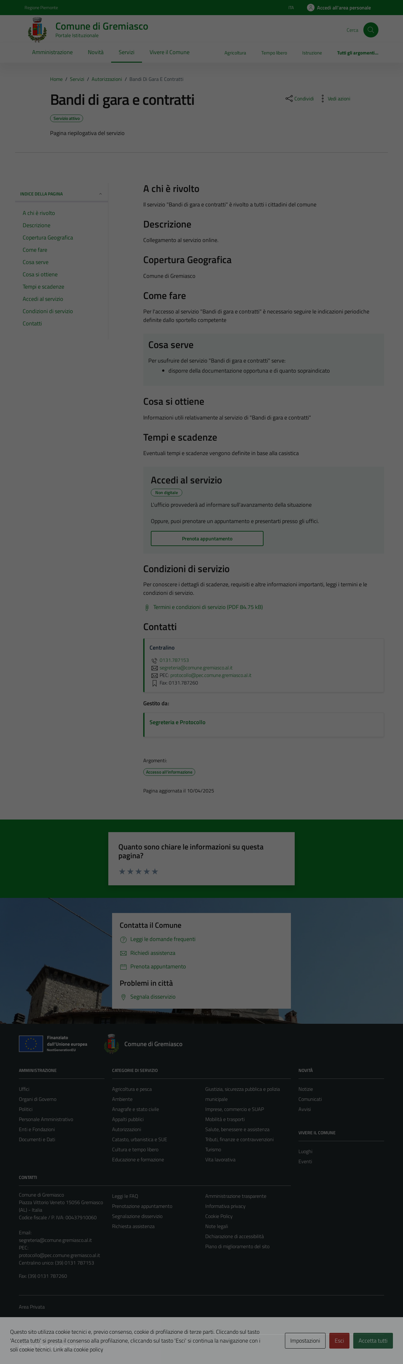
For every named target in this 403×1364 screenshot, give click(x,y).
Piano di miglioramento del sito (237, 1246)
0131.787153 (169, 660)
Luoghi (305, 1151)
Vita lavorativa (220, 1159)
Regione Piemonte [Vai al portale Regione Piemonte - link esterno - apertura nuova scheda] (41, 7)
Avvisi (304, 1109)
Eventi (305, 1161)
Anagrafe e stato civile (135, 1109)
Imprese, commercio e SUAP (234, 1109)
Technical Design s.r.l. (61, 1346)
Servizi (126, 52)
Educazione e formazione (138, 1159)
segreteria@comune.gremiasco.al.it (55, 1240)
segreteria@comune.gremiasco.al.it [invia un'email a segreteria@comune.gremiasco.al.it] (191, 667)
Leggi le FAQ (125, 1196)
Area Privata (32, 1306)
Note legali (216, 1226)
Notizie (305, 1089)
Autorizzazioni (126, 1129)
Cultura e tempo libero (135, 1149)
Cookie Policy (219, 1216)
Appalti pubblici (128, 1119)
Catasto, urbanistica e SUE (139, 1139)
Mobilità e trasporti (225, 1119)
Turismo (213, 1149)
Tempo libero (274, 52)
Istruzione (312, 52)
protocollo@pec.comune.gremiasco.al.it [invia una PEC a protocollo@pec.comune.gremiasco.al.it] (211, 675)
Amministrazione (52, 52)
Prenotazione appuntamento (142, 1206)
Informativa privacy (225, 1206)
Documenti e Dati (37, 1139)
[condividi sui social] (299, 98)
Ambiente (122, 1099)
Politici (25, 1109)
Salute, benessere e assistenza (237, 1129)
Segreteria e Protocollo (178, 722)
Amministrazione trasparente (235, 1196)
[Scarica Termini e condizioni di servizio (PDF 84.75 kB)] (203, 607)
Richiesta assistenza (133, 1226)
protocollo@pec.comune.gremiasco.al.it (59, 1255)
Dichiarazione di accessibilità (234, 1236)
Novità (96, 52)
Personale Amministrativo (46, 1119)
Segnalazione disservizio (137, 1216)
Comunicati (310, 1099)
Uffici (24, 1089)
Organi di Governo (37, 1099)
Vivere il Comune (170, 52)
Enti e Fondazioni (37, 1129)
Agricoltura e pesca (132, 1089)
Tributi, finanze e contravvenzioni (239, 1139)
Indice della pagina (61, 193)
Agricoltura (235, 52)
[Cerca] (370, 29)
